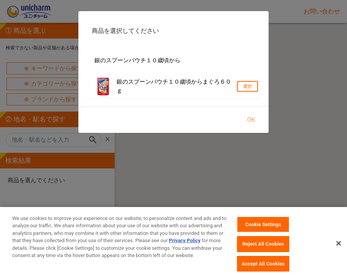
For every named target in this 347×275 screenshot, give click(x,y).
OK (251, 119)
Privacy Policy (184, 246)
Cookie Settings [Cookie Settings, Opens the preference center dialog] (263, 230)
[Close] (338, 248)
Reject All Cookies (263, 249)
